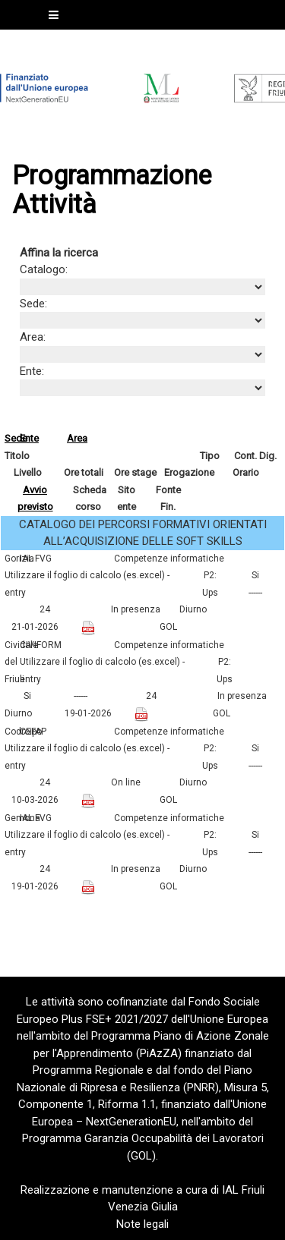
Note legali (142, 1224)
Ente (29, 438)
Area (77, 438)
